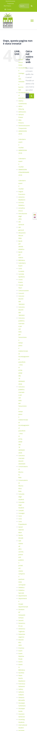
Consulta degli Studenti (21, 505)
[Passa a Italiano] (34, 214)
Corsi (20, 516)
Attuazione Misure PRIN (22, 235)
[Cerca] (31, 5)
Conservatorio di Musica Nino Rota (23, 485)
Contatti (21, 510)
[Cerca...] (27, 95)
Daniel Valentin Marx (21, 529)
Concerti (21, 293)
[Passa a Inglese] (34, 217)
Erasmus (21, 648)
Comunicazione (23, 290)
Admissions (22, 112)
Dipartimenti (22, 596)
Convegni (21, 513)
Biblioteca (21, 260)
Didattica (21, 587)
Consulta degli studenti (21, 496)
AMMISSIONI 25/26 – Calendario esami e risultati (22, 158)
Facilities (21, 673)
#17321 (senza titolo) (20, 62)
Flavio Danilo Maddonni (21, 678)
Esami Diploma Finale (21, 656)
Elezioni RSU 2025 (21, 642)
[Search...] (24, 5)
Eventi (20, 662)
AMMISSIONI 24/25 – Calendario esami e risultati (22, 139)
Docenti (20, 620)
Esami (20, 651)
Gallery (20, 689)
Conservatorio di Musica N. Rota (23, 472)
